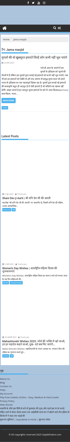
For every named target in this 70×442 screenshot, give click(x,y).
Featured (6, 209)
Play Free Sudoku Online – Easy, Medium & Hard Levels (29, 397)
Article (5, 282)
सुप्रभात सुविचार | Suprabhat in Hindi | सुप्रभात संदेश (25, 419)
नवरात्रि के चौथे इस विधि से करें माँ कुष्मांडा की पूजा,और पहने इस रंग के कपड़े (32, 408)
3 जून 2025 (8, 194)
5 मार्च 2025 (8, 264)
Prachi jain (20, 194)
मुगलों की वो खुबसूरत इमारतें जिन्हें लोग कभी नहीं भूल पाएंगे (34, 57)
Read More (8, 100)
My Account (6, 393)
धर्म (14, 209)
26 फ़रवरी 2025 (9, 337)
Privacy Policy (7, 400)
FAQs (3, 389)
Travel (4, 108)
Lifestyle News (16, 282)
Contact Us (6, 386)
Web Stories (6, 404)
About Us (5, 378)
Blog (2, 382)
